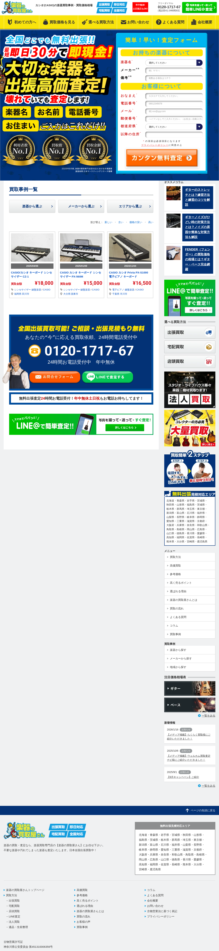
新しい (109, 222)
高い (150, 222)
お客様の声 (83, 921)
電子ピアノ (118, 289)
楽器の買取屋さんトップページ (25, 889)
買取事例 (82, 927)
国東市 (74, 293)
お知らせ (186, 729)
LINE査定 (14, 916)
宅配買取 (14, 905)
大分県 (67, 293)
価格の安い (136, 222)
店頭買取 (14, 911)
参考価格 (82, 895)
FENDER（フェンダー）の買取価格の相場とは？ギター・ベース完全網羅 (197, 259)
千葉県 (116, 293)
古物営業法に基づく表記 (162, 911)
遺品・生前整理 (18, 927)
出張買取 (14, 900)
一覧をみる (208, 715)
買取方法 (11, 895)
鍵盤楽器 (37, 289)
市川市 (123, 293)
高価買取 (82, 889)
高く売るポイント (88, 900)
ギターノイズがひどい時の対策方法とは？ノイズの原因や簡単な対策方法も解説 (197, 227)
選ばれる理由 (85, 905)
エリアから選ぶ (130, 206)
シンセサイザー (23, 289)
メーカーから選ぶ (81, 206)
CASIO (46, 289)
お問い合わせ (155, 905)
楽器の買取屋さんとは (90, 911)
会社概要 (152, 900)
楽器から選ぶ (32, 206)
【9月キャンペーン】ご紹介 (183, 777)
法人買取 (14, 921)
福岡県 (18, 293)
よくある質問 (155, 895)
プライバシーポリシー (155, 145)
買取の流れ (83, 916)
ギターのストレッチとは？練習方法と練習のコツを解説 (197, 197)
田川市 (25, 293)
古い (121, 222)
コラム (151, 889)
